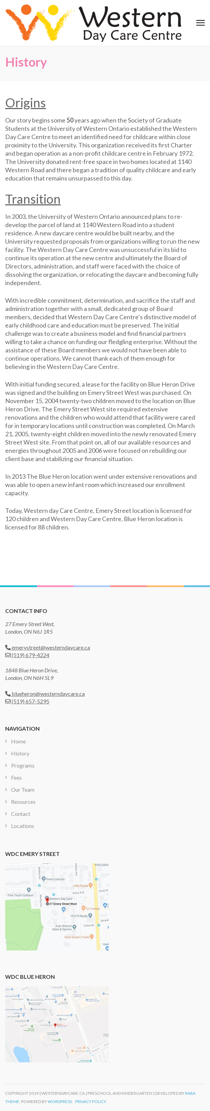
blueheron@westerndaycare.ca (45, 693)
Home (18, 741)
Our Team (22, 789)
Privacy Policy (90, 1101)
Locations (22, 825)
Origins (25, 102)
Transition (33, 198)
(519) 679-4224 (27, 655)
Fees (16, 777)
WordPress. (60, 1101)
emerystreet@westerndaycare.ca (47, 647)
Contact (20, 813)
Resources (23, 801)
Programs (22, 765)
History (20, 753)
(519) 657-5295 (27, 701)
